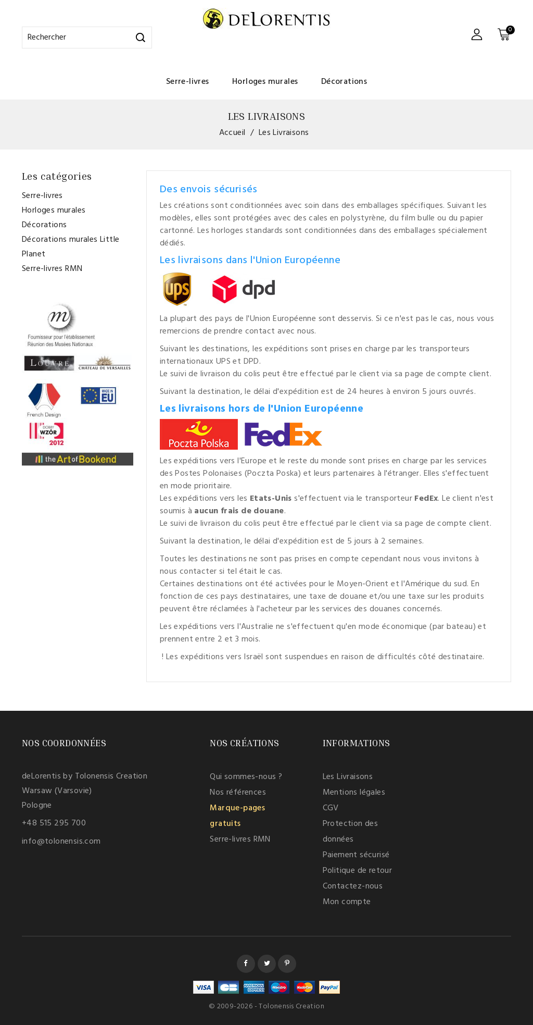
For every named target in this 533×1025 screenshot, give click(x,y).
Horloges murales (265, 82)
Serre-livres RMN (52, 269)
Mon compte (347, 902)
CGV (331, 808)
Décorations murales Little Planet (70, 247)
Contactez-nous (353, 886)
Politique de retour (357, 871)
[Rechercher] (86, 37)
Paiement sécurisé (356, 855)
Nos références (238, 792)
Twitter (266, 963)
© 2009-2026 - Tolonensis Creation (266, 1006)
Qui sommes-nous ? (246, 777)
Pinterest (287, 963)
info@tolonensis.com (61, 841)
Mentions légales (354, 792)
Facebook (245, 963)
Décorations (344, 82)
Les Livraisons (348, 777)
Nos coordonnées (64, 742)
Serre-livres (187, 82)
